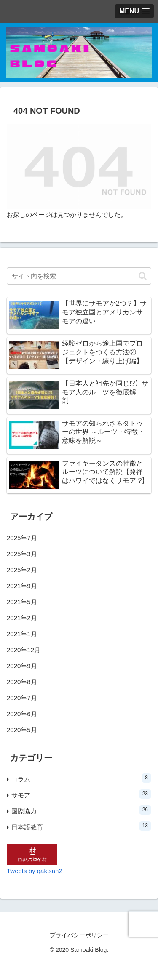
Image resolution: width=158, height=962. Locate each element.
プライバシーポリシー (79, 935)
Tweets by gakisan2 (34, 870)
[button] (142, 276)
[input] (79, 276)
